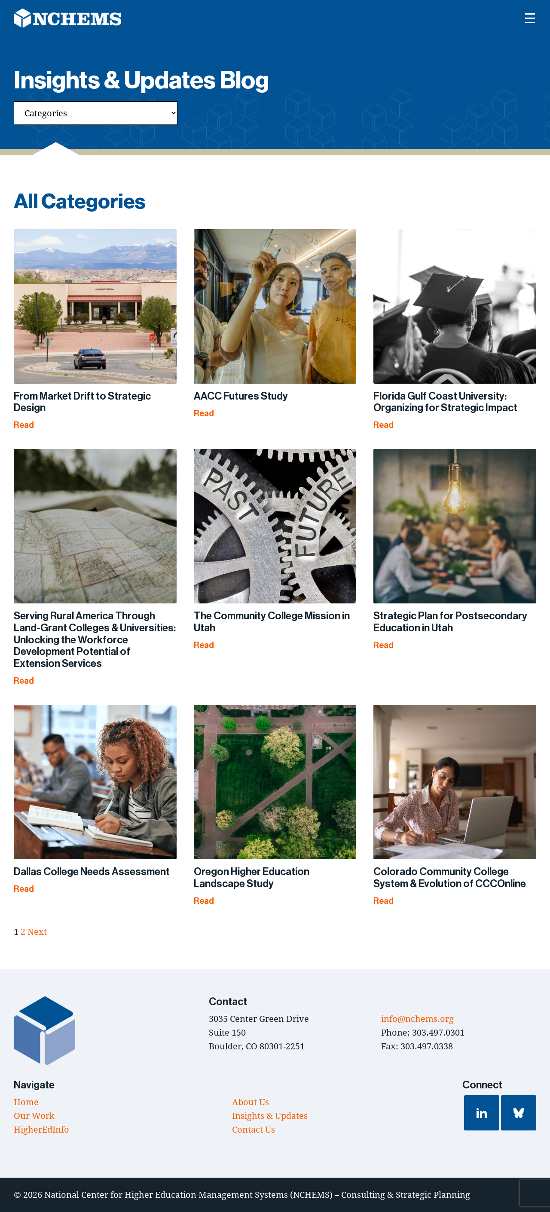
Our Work (34, 1115)
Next (37, 931)
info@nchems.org (417, 1018)
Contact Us (253, 1129)
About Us (250, 1102)
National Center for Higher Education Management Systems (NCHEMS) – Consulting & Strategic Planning (257, 1194)
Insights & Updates (270, 1115)
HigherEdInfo (41, 1129)
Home (26, 1102)
